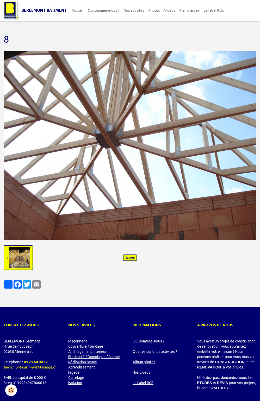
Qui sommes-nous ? (104, 10)
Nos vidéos (141, 372)
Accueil (78, 10)
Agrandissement (81, 367)
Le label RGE (214, 10)
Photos (154, 10)
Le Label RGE (143, 383)
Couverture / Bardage (85, 346)
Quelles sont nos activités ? (155, 351)
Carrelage (76, 377)
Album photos (144, 362)
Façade (73, 372)
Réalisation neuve (82, 362)
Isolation (75, 383)
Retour (130, 257)
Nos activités (134, 10)
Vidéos (169, 10)
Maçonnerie (78, 341)
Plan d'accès (189, 10)
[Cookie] (11, 390)
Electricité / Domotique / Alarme (94, 357)
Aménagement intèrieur (87, 351)
